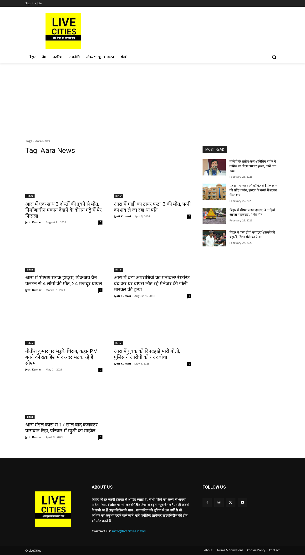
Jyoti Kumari (33, 222)
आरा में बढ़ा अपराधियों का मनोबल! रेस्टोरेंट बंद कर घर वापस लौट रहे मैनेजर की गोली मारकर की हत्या (152, 283)
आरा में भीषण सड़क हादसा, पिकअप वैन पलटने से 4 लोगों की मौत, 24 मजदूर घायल (63, 280)
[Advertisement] (152, 98)
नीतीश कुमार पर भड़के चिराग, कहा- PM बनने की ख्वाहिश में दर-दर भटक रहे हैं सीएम (61, 357)
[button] (274, 57)
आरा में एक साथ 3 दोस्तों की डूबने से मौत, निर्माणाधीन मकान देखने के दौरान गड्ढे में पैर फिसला (63, 210)
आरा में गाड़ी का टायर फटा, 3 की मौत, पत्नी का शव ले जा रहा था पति (152, 207)
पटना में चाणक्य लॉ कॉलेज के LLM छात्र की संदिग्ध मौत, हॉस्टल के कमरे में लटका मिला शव (253, 190)
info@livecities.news (129, 531)
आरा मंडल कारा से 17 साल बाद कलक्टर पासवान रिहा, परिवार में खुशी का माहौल (61, 428)
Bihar (30, 196)
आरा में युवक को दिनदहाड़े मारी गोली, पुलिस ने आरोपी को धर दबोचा (147, 354)
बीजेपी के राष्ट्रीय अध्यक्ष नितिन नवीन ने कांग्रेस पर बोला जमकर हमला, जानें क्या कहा (252, 166)
